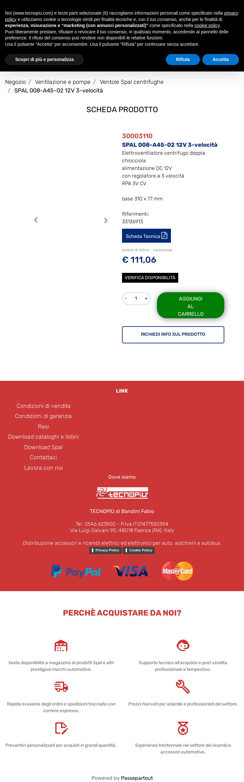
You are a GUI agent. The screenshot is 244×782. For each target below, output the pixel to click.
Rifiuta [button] (183, 59)
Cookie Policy (140, 550)
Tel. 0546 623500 (96, 524)
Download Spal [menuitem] (43, 447)
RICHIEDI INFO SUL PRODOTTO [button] (173, 334)
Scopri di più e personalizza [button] (44, 59)
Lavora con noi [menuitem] (43, 467)
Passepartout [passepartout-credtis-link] (137, 778)
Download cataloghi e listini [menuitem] (43, 436)
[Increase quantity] (146, 298)
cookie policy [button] (207, 25)
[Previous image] (35, 219)
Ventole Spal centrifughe (132, 81)
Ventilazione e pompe (63, 81)
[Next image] (106, 219)
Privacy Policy (107, 550)
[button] (71, 164)
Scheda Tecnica (143, 236)
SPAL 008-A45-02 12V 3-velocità (58, 90)
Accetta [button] (221, 59)
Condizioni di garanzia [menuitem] (43, 416)
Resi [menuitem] (43, 426)
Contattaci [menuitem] (43, 457)
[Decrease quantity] (126, 298)
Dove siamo (122, 477)
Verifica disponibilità (150, 277)
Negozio (15, 81)
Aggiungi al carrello (191, 306)
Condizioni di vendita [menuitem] (44, 405)
